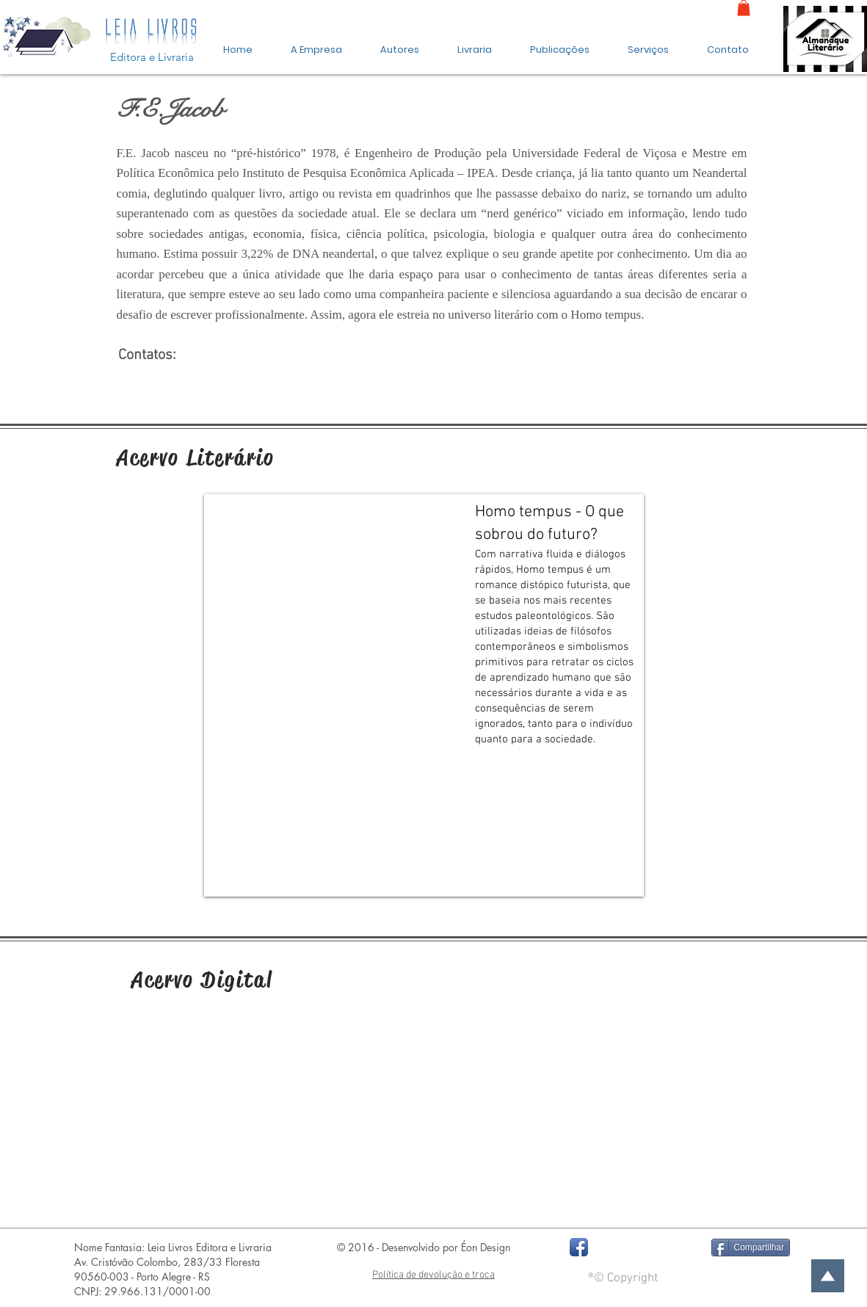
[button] (560, 43)
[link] (743, 8)
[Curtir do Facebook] (644, 1247)
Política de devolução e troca (433, 1275)
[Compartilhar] (751, 1247)
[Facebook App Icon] (579, 1247)
